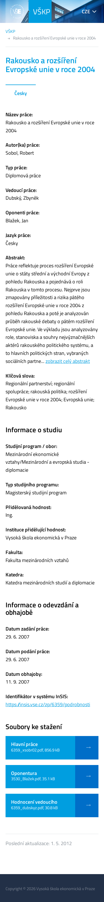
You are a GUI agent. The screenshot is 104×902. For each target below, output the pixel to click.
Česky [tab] (20, 93)
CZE (86, 11)
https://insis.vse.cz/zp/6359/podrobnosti (48, 704)
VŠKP (41, 11)
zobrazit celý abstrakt (67, 361)
